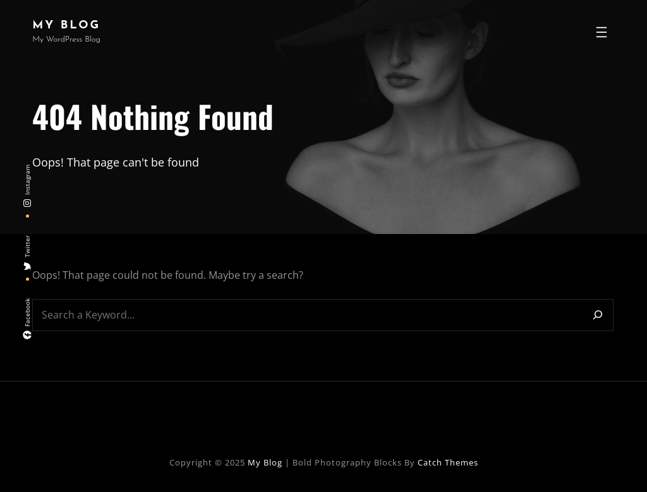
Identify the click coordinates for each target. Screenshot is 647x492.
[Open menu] (601, 32)
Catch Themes (448, 462)
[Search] (598, 315)
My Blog (66, 26)
